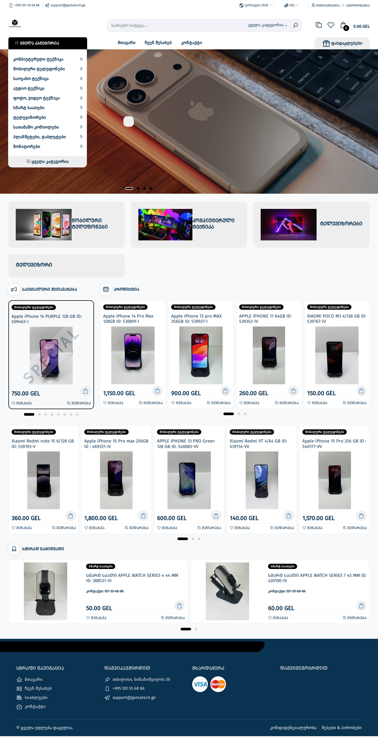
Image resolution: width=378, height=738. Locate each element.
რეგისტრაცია (328, 5)
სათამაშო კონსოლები (36, 127)
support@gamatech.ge (130, 699)
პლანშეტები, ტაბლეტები (39, 136)
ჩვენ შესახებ (158, 42)
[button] (129, 188)
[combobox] (260, 25)
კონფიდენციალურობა (294, 729)
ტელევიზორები (29, 117)
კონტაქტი (191, 42)
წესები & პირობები (342, 729)
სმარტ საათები (28, 107)
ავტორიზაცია (358, 5)
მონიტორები (26, 146)
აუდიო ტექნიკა (28, 88)
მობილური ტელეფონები (39, 68)
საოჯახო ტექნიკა (31, 78)
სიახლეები (32, 699)
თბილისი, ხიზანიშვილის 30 (137, 681)
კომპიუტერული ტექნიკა (38, 59)
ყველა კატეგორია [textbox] (266, 25)
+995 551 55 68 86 (124, 690)
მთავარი (126, 42)
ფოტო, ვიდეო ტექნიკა (36, 98)
